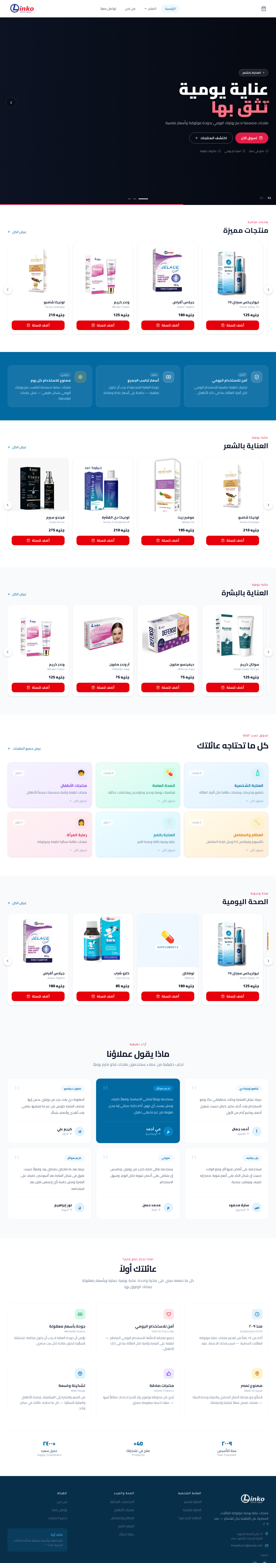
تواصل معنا (108, 8)
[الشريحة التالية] (265, 102)
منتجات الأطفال (124, 1510)
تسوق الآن (252, 138)
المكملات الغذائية (122, 1502)
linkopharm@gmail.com (247, 1546)
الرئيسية (170, 8)
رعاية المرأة (126, 1534)
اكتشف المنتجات (211, 138)
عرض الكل (17, 232)
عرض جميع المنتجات (24, 748)
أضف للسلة (38, 325)
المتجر (150, 8)
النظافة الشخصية (190, 1518)
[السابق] (7, 289)
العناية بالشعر (192, 1502)
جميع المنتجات (57, 1518)
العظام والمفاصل (122, 1518)
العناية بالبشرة (192, 1510)
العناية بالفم (126, 1526)
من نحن (130, 8)
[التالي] (268, 289)
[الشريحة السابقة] (11, 102)
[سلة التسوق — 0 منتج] (263, 8)
